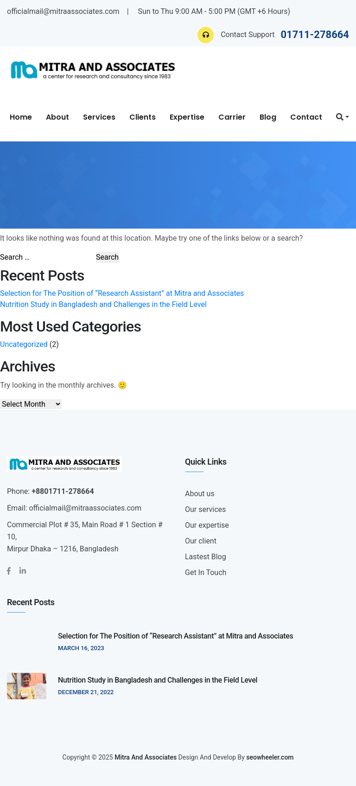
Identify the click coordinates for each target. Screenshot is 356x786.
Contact (306, 117)
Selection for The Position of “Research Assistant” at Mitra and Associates (122, 293)
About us (200, 493)
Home (21, 117)
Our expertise (207, 525)
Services (99, 117)
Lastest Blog (205, 556)
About (57, 117)
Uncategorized (24, 344)
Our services (205, 509)
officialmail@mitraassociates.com (63, 11)
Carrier (232, 117)
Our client (200, 541)
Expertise (187, 117)
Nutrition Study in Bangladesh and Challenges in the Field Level (103, 304)
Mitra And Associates (145, 757)
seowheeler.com (269, 757)
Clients (142, 117)
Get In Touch (205, 572)
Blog (268, 117)
